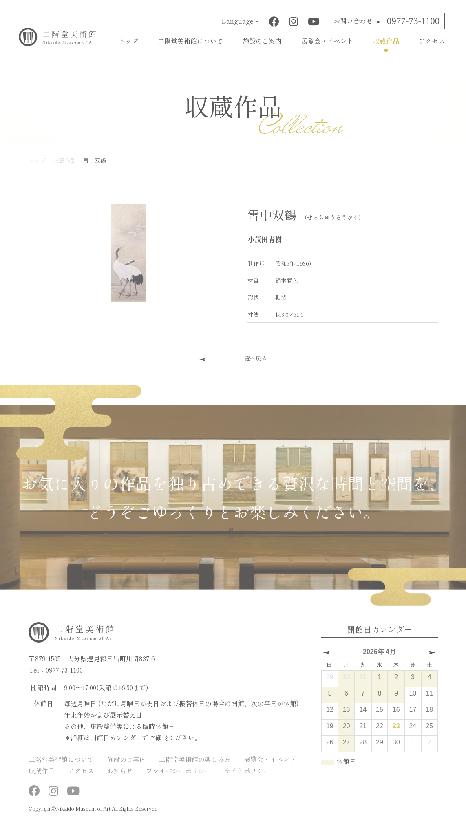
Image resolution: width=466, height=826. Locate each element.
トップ (128, 41)
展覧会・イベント (327, 41)
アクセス (432, 41)
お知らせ (120, 770)
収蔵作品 (386, 41)
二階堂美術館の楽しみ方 (195, 759)
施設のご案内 (262, 41)
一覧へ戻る (253, 358)
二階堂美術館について (190, 41)
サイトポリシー (247, 770)
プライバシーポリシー (178, 770)
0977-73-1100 (386, 21)
